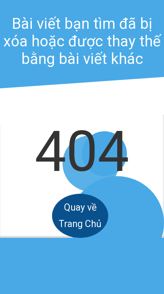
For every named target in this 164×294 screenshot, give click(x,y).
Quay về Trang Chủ (80, 215)
